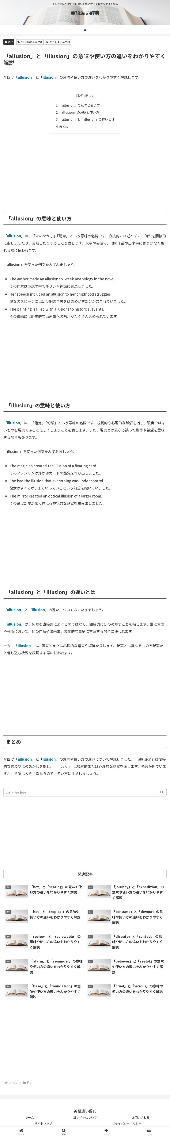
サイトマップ (43, 1123)
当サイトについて (85, 1117)
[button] (162, 792)
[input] (85, 792)
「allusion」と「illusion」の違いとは (86, 119)
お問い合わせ (141, 1117)
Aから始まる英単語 (30, 42)
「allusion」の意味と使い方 (79, 105)
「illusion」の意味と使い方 (79, 112)
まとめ (63, 126)
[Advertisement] (85, 169)
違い (9, 42)
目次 (79, 95)
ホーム (29, 1117)
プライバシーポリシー (126, 1123)
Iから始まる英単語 (58, 42)
